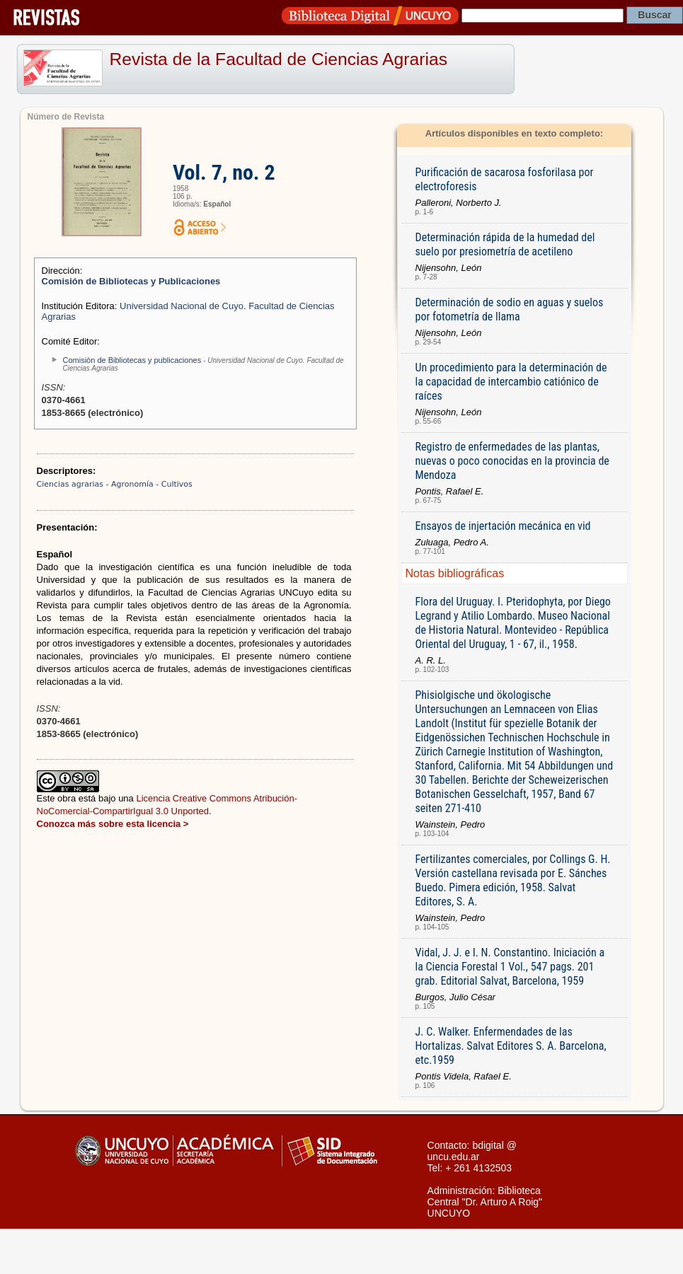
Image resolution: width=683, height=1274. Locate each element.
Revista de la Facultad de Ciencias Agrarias (279, 59)
